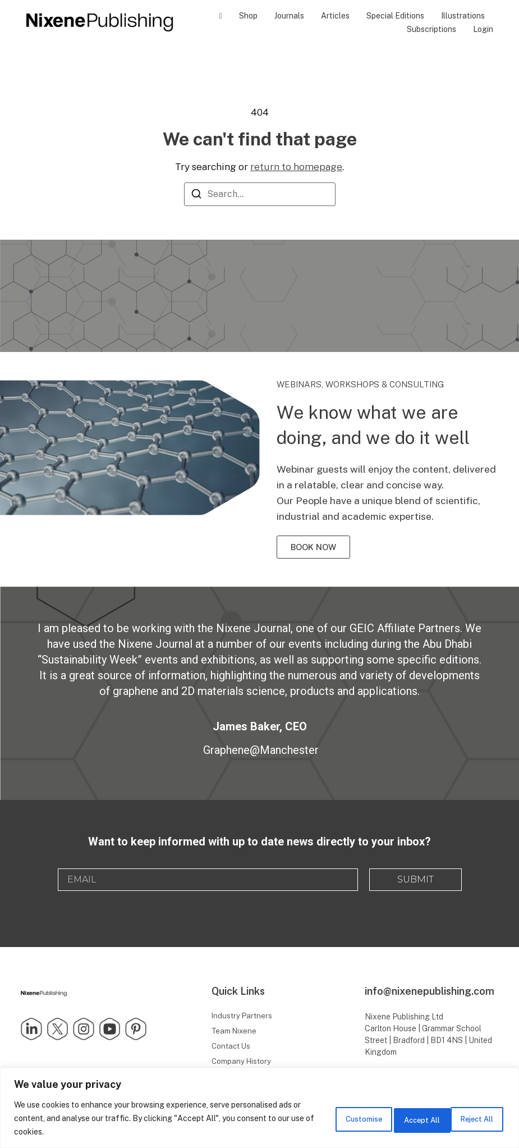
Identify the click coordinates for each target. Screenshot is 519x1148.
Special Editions (395, 15)
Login (483, 29)
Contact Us (232, 1047)
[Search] (196, 196)
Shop (248, 15)
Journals (289, 15)
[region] (259, 1108)
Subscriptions (431, 29)
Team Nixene (235, 1031)
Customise (320, 1118)
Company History (242, 1063)
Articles (335, 15)
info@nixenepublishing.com (429, 991)
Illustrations (463, 15)
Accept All (469, 1118)
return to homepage (296, 166)
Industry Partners (242, 1016)
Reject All (394, 1118)
